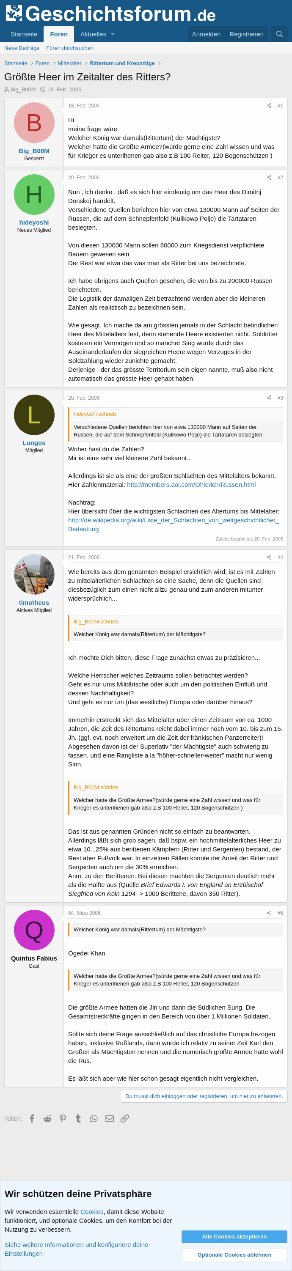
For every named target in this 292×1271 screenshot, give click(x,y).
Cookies (91, 1211)
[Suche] (279, 34)
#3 (280, 398)
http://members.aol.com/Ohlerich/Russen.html (191, 484)
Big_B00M (23, 89)
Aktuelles (93, 34)
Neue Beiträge (21, 48)
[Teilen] (269, 106)
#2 (280, 178)
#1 (280, 106)
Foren (59, 34)
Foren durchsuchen (70, 48)
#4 (280, 557)
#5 (280, 913)
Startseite (24, 34)
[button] (113, 34)
